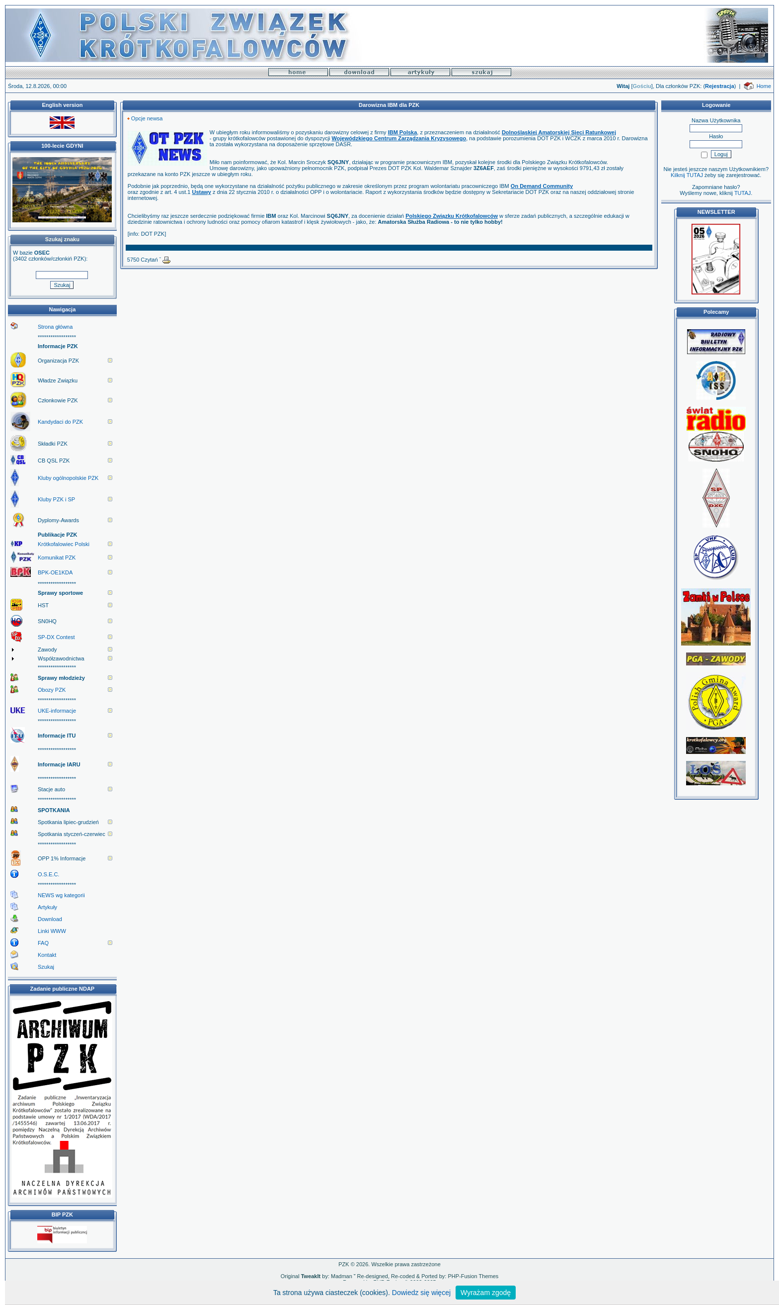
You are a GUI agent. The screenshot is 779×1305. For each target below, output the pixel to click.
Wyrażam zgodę (486, 1293)
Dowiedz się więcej (421, 1293)
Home (764, 86)
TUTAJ (742, 193)
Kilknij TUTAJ (687, 175)
